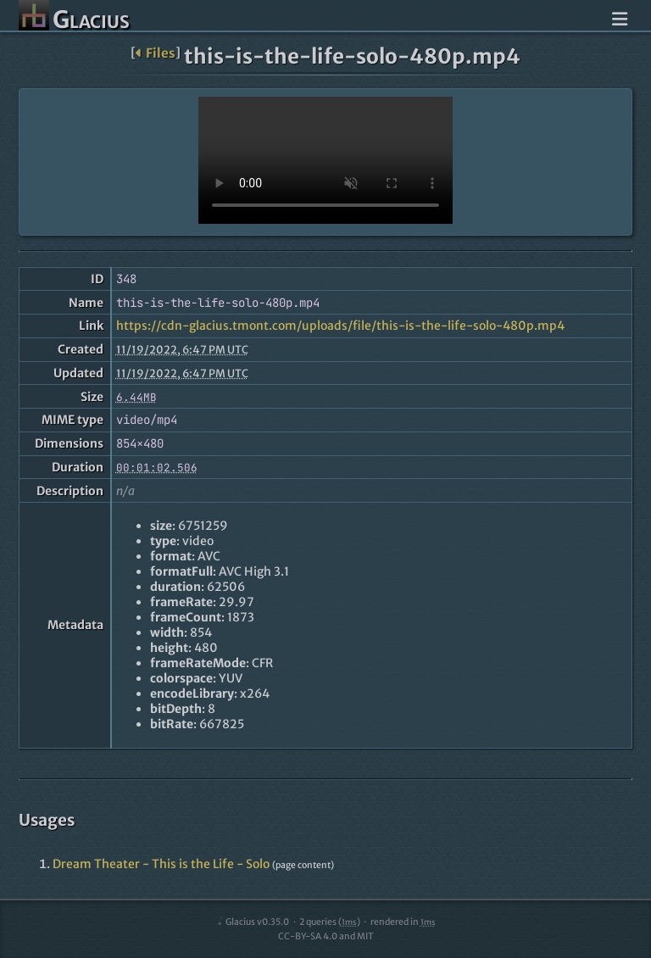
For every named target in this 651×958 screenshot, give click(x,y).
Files (155, 53)
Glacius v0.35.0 (252, 921)
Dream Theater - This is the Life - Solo (161, 864)
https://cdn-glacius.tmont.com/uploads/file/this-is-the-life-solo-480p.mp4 (340, 325)
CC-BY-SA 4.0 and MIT (326, 936)
